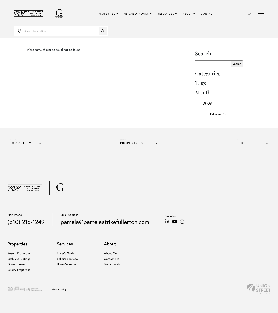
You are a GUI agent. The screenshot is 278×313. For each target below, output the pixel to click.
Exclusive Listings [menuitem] (19, 259)
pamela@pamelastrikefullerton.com (105, 222)
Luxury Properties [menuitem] (19, 270)
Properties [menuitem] (107, 13)
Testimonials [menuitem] (112, 264)
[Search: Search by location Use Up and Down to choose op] (61, 31)
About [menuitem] (187, 13)
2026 (208, 103)
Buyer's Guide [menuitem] (66, 253)
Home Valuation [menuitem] (67, 264)
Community (20, 143)
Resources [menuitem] (166, 13)
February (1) (218, 114)
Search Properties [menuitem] (19, 253)
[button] (103, 31)
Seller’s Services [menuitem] (67, 259)
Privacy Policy (58, 289)
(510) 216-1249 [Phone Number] (26, 222)
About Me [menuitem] (110, 253)
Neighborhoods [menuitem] (136, 13)
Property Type (134, 143)
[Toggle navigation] (261, 13)
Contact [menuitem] (207, 13)
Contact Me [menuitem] (111, 259)
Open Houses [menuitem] (16, 264)
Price (242, 143)
